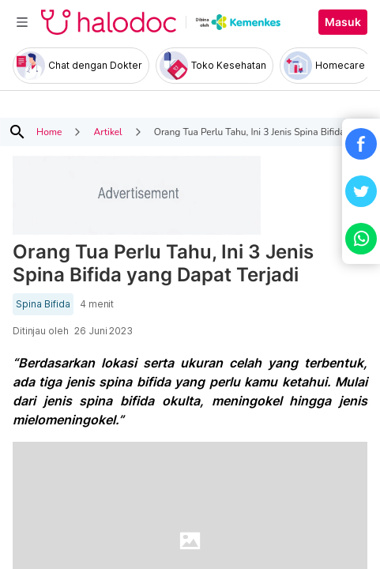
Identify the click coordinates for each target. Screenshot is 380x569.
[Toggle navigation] (22, 22)
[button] (361, 144)
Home (49, 132)
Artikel (107, 132)
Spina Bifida (43, 304)
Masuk (343, 22)
